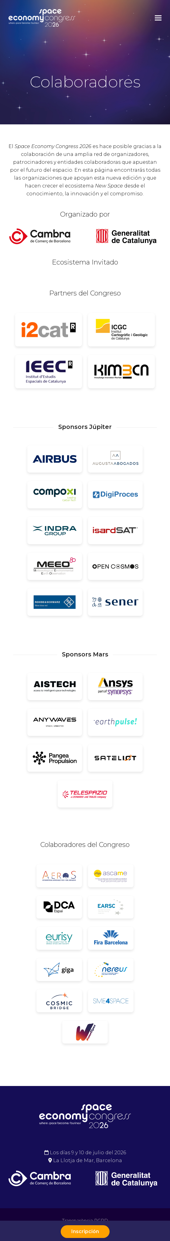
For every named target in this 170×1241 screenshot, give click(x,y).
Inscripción (85, 1231)
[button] (158, 17)
